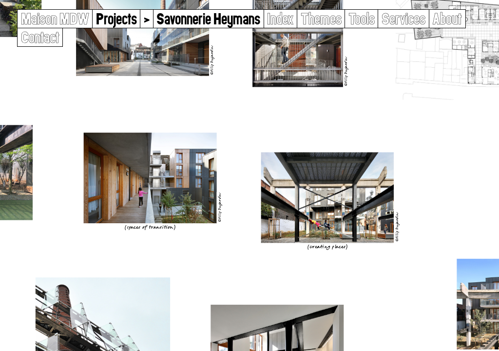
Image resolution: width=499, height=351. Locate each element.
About (447, 18)
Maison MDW (55, 18)
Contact (40, 37)
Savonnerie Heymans (208, 18)
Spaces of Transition (150, 227)
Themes (321, 18)
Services (403, 18)
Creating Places (327, 246)
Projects (116, 18)
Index (280, 18)
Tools (361, 18)
